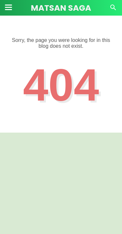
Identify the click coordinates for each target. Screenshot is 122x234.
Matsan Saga (61, 8)
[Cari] (113, 9)
